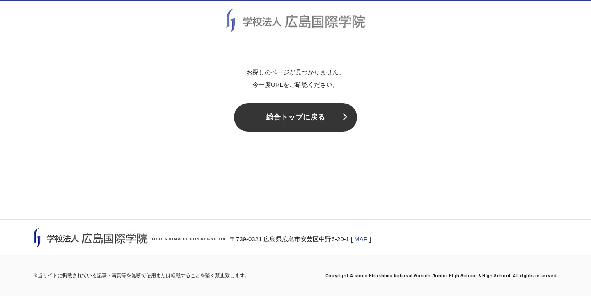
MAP (360, 239)
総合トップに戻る (306, 117)
